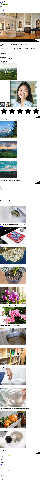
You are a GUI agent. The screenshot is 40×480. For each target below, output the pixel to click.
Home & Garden (3, 9)
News (2, 476)
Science (2, 477)
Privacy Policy (1, 2)
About (1, 464)
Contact (2, 479)
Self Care (3, 10)
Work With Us (1, 465)
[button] (0, 12)
